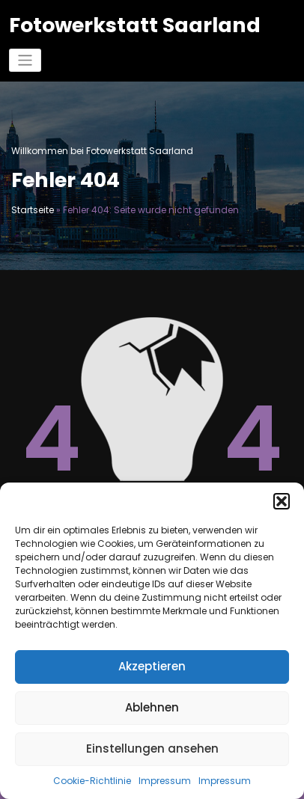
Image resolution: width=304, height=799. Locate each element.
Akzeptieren (152, 666)
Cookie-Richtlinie (92, 780)
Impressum (165, 780)
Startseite (32, 209)
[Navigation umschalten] (25, 60)
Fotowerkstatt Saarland (135, 25)
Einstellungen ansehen (152, 748)
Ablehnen (152, 707)
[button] (281, 501)
